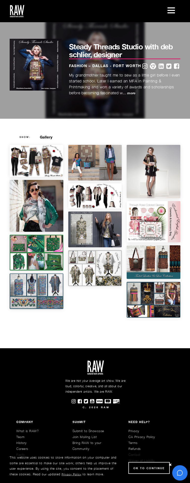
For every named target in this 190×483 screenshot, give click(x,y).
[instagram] (145, 66)
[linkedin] (161, 66)
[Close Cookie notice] (170, 465)
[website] (153, 66)
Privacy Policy (71, 474)
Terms (133, 443)
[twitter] (169, 66)
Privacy (133, 431)
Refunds (134, 449)
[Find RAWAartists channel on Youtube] (93, 401)
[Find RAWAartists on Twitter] (87, 401)
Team (20, 437)
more (131, 93)
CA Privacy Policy (141, 437)
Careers (22, 449)
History (21, 443)
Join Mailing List (84, 437)
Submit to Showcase (88, 431)
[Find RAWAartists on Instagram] (74, 401)
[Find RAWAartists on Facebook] (81, 401)
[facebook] (176, 66)
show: (25, 137)
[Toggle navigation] (171, 11)
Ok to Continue (149, 468)
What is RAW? (27, 431)
